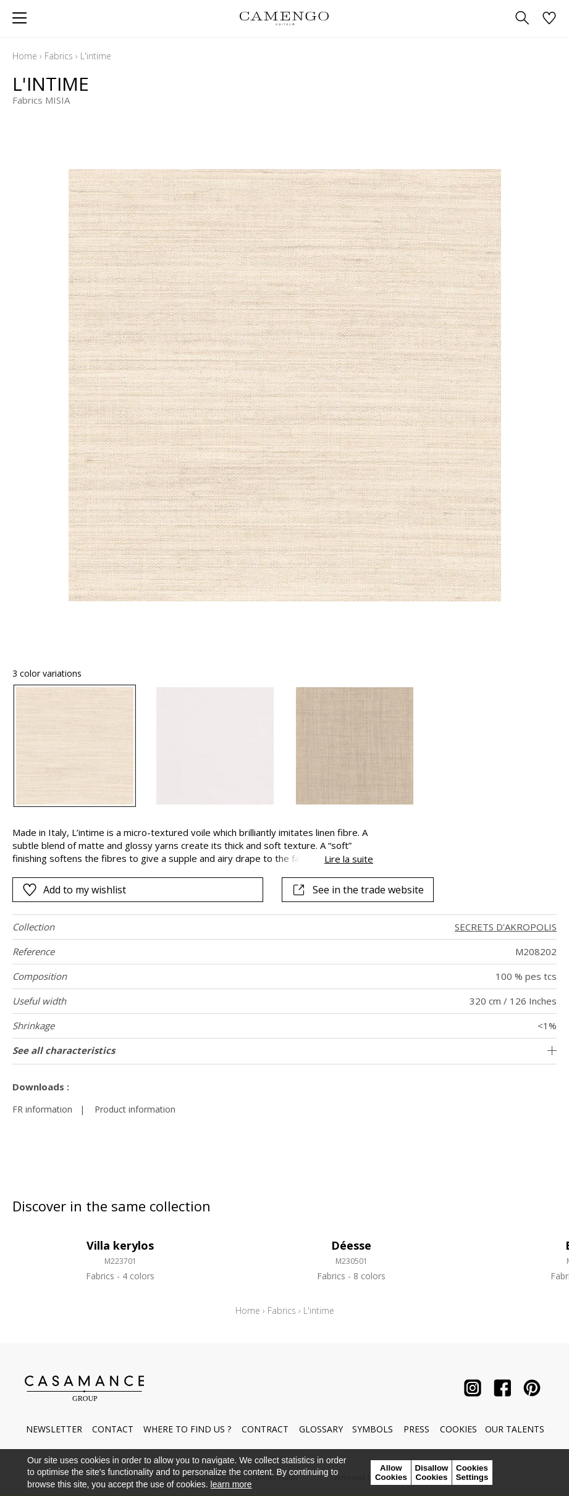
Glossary (321, 1429)
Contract (265, 1429)
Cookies (458, 1429)
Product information (135, 1109)
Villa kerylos (120, 1245)
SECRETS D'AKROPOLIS (506, 927)
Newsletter (54, 1429)
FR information (42, 1109)
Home (24, 56)
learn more (231, 1484)
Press (416, 1429)
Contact (112, 1429)
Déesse (351, 1245)
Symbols (372, 1429)
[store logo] (284, 18)
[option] (74, 745)
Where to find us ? (187, 1429)
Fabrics (58, 56)
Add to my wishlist (74, 889)
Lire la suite (348, 859)
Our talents (514, 1429)
